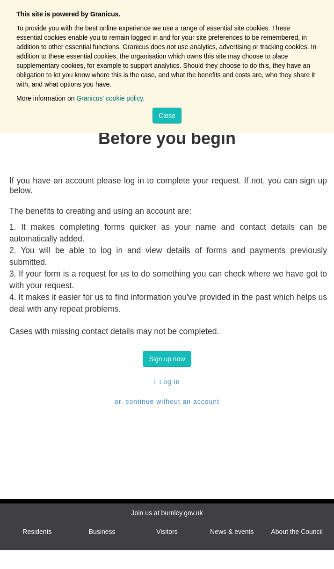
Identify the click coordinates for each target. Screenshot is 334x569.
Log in (167, 382)
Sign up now (167, 359)
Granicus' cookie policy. (110, 98)
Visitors (167, 531)
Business (102, 531)
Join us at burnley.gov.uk (167, 513)
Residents (36, 531)
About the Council (297, 531)
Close (167, 115)
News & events (232, 531)
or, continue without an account (167, 401)
